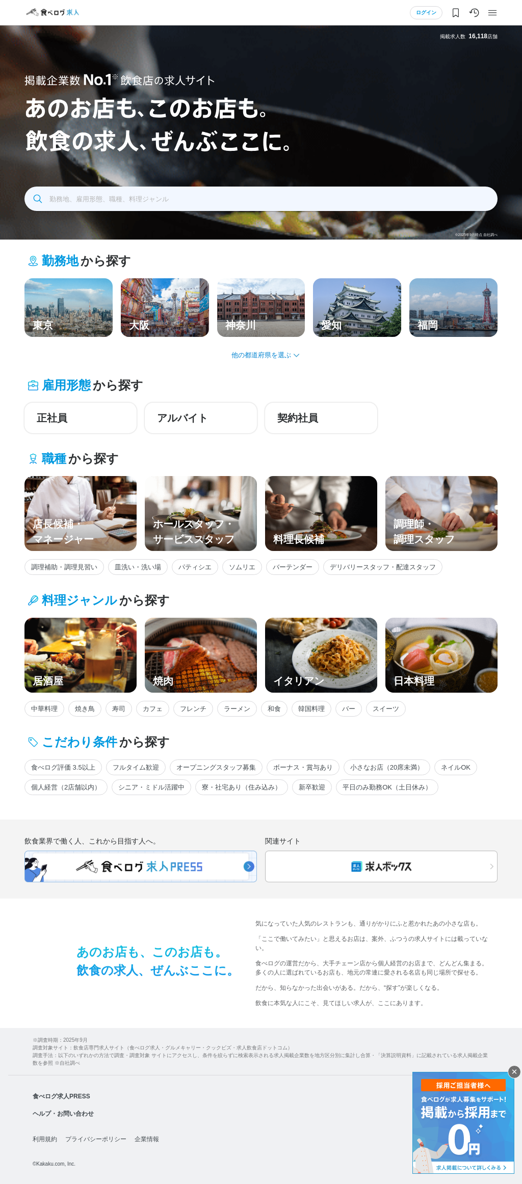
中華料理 (44, 709)
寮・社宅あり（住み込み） (241, 787)
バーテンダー (292, 567)
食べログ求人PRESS (61, 1096)
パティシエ (195, 567)
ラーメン (237, 709)
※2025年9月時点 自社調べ (476, 234)
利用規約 (45, 1139)
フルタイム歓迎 (136, 767)
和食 (274, 709)
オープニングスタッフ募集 (216, 767)
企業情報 (147, 1139)
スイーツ (386, 709)
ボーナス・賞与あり (303, 767)
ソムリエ (242, 567)
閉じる (514, 1071)
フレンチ (193, 709)
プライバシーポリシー (95, 1139)
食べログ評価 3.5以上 (63, 767)
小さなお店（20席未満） (387, 767)
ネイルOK (456, 767)
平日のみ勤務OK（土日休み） (387, 787)
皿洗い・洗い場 (138, 567)
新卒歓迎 (312, 787)
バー (348, 709)
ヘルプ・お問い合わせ (63, 1113)
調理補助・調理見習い (64, 567)
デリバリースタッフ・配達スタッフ (383, 567)
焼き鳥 (85, 709)
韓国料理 (311, 709)
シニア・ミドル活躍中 (151, 787)
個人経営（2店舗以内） (66, 787)
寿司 (118, 709)
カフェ (153, 709)
